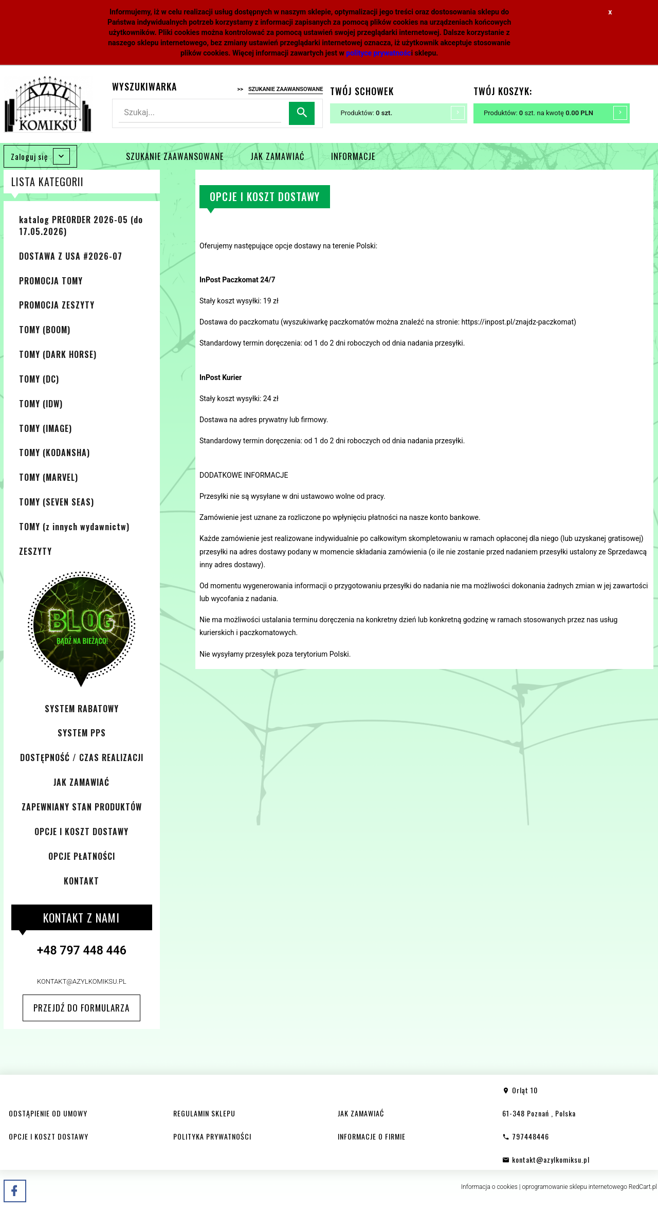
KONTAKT (81, 881)
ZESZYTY (35, 551)
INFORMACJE (353, 156)
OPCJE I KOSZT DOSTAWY (81, 831)
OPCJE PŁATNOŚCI (81, 856)
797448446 (525, 1136)
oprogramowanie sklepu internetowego (574, 1186)
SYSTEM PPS (82, 733)
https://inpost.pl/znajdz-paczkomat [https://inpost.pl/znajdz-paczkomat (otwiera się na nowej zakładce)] (518, 322)
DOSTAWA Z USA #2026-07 (70, 256)
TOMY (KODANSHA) (54, 452)
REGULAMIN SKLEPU (204, 1113)
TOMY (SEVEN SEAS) (56, 502)
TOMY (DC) (39, 379)
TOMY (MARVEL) (48, 477)
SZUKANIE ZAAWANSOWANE (175, 156)
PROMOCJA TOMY (51, 281)
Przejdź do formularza (81, 1007)
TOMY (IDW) (41, 404)
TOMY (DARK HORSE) (58, 354)
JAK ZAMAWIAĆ (277, 156)
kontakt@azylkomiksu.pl (81, 981)
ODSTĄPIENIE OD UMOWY (48, 1113)
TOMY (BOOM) (44, 329)
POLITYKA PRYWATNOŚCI (212, 1136)
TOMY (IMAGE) (45, 428)
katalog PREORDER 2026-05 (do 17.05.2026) (81, 225)
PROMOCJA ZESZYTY (57, 305)
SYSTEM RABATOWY (82, 708)
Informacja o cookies (489, 1186)
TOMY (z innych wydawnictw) (74, 526)
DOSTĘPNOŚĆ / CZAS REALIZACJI (81, 757)
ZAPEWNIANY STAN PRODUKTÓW (82, 807)
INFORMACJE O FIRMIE (372, 1136)
